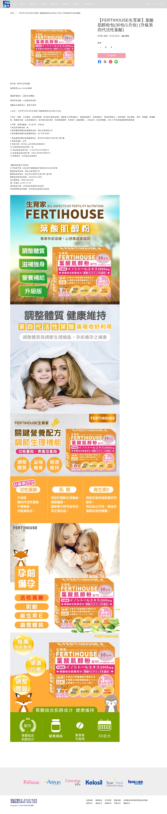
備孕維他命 (54, 4)
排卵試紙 (44, 4)
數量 (99, 43)
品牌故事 (89, 801)
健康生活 (99, 804)
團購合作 (127, 804)
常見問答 (108, 801)
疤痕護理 (76, 4)
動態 (23, 4)
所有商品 (33, 4)
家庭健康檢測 (89, 4)
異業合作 (117, 804)
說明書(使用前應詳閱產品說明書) (136, 801)
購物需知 (99, 801)
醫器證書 (117, 801)
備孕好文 (89, 804)
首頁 (15, 4)
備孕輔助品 (66, 4)
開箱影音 (108, 804)
